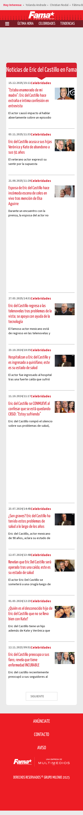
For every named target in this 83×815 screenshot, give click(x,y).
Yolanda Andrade (36, 5)
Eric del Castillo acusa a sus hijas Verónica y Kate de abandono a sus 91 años (30, 147)
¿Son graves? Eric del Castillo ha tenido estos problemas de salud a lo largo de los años (29, 521)
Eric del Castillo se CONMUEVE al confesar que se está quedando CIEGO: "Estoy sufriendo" (29, 409)
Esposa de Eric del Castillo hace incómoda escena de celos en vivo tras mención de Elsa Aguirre (28, 196)
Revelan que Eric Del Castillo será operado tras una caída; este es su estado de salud (29, 567)
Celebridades (47, 24)
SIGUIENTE (37, 696)
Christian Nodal (59, 5)
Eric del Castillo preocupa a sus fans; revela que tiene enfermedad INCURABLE (28, 660)
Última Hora (25, 24)
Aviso (41, 748)
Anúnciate (41, 721)
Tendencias (67, 24)
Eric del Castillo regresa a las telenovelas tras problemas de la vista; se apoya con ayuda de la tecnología (30, 314)
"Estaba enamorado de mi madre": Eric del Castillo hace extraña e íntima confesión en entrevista (28, 98)
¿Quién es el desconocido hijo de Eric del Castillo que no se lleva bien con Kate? (30, 613)
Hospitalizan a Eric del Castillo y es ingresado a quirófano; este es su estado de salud (29, 362)
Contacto (41, 734)
